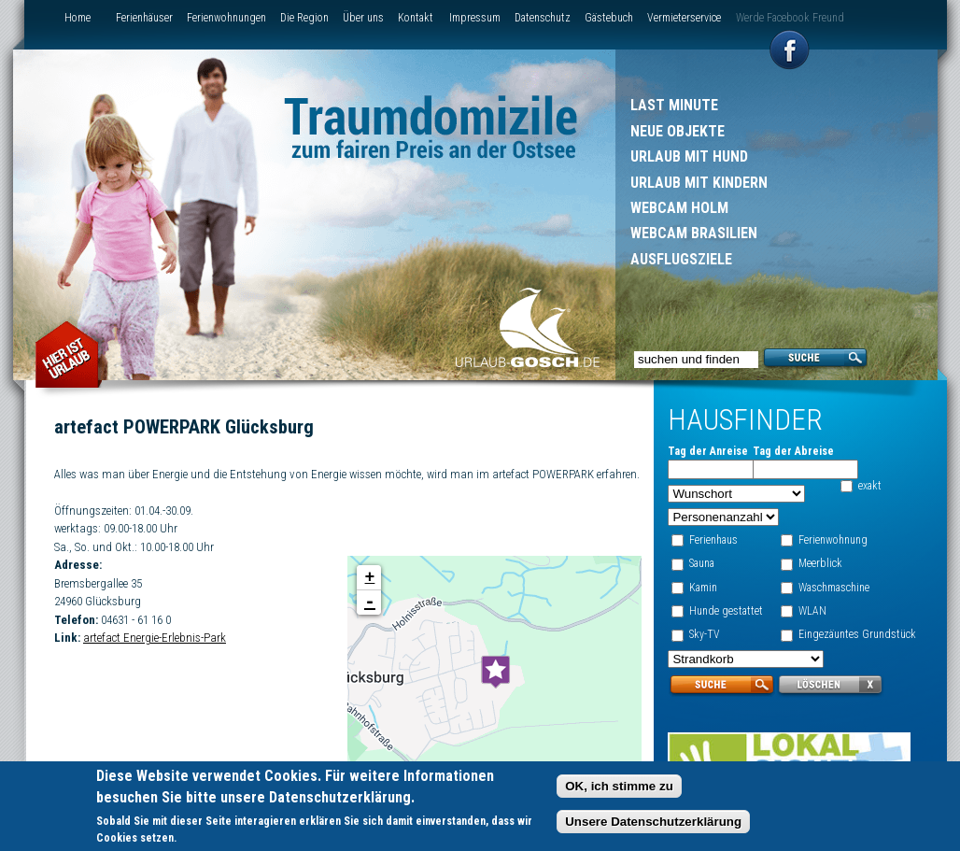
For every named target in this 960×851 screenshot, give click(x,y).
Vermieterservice (684, 17)
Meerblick (819, 563)
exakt (870, 485)
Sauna (700, 563)
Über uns (363, 17)
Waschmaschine (833, 587)
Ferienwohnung (832, 539)
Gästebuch (609, 17)
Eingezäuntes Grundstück (856, 634)
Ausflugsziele (681, 259)
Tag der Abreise (792, 451)
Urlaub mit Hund (689, 156)
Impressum (475, 17)
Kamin (702, 587)
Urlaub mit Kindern (699, 182)
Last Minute (674, 105)
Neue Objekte (677, 131)
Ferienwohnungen (226, 17)
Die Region (304, 17)
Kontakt (415, 17)
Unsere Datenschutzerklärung (653, 826)
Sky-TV (703, 634)
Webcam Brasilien (693, 233)
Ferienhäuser (144, 17)
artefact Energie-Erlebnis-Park (154, 656)
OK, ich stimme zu (619, 791)
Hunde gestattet (725, 610)
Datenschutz (543, 17)
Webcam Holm (679, 208)
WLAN (812, 610)
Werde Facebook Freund (790, 17)
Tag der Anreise (707, 451)
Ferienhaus (712, 539)
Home (77, 17)
